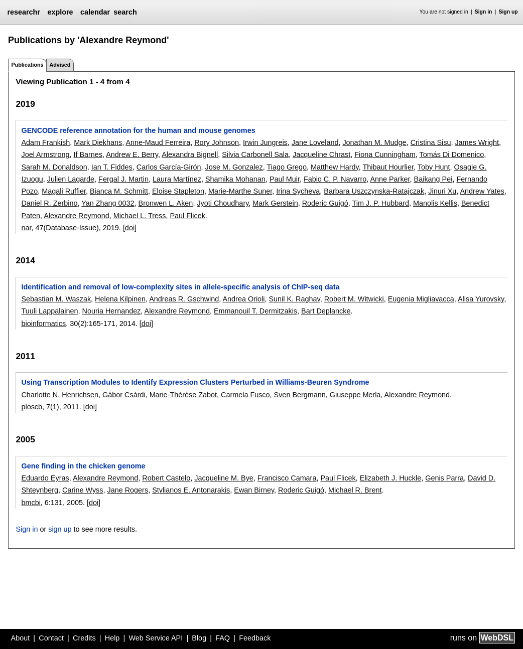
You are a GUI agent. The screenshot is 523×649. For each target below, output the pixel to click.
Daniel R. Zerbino (49, 203)
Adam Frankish (45, 142)
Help (112, 638)
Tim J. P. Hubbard (380, 203)
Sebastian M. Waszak (56, 299)
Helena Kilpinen (120, 299)
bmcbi (30, 503)
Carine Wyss (82, 490)
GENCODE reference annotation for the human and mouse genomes (138, 130)
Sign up (508, 12)
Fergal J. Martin (123, 179)
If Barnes (87, 154)
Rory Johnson (216, 142)
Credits (84, 638)
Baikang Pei (433, 179)
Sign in (483, 12)
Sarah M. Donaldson (54, 167)
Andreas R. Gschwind (184, 299)
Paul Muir (285, 179)
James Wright (477, 142)
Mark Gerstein (275, 203)
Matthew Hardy (335, 167)
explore (60, 12)
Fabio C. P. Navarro (335, 179)
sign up (59, 529)
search (125, 12)
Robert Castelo (166, 478)
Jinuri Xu (442, 191)
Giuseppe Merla (355, 395)
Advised (59, 65)
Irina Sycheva (298, 191)
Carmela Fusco (245, 395)
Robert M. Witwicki (354, 299)
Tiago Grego (287, 167)
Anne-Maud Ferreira (157, 142)
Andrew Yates (482, 191)
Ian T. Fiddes (112, 167)
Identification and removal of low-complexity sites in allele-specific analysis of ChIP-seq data (180, 287)
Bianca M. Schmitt (119, 191)
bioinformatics (43, 323)
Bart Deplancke (325, 311)
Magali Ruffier (64, 191)
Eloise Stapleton (178, 191)
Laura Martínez (177, 179)
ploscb (31, 407)
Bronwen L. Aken (166, 203)
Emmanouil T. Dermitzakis (255, 311)
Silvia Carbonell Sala (255, 154)
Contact (51, 638)
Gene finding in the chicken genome (83, 466)
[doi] (130, 228)
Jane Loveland (315, 142)
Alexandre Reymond (76, 216)
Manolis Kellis (435, 203)
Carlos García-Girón (169, 167)
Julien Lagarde (70, 179)
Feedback (255, 638)
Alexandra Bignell (190, 154)
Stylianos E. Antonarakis (191, 490)
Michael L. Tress (139, 216)
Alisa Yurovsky (481, 299)
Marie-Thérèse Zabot (183, 395)
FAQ (222, 638)
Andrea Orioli (244, 299)
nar (26, 228)
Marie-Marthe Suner (240, 191)
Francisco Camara (287, 478)
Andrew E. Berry (132, 154)
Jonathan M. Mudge (374, 142)
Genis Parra (444, 478)
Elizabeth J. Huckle (390, 478)
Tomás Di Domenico (452, 154)
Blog (199, 638)
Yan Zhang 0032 (107, 203)
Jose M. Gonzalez (234, 167)
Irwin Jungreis (265, 142)
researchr (23, 12)
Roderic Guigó (325, 203)
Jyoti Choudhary (222, 203)
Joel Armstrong (45, 154)
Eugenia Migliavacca (421, 299)
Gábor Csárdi (124, 395)
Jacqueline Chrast (321, 154)
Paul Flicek (187, 216)
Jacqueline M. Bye (223, 478)
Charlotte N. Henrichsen (59, 395)
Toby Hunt (434, 167)
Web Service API (155, 638)
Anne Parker (390, 179)
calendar (95, 12)
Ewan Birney (254, 490)
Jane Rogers (128, 490)
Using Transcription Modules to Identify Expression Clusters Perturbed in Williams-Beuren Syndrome (195, 382)
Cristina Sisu (431, 142)
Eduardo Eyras (45, 478)
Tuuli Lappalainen (49, 311)
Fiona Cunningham (385, 154)
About (20, 638)
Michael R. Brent (354, 490)
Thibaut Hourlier (388, 167)
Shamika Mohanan (235, 179)
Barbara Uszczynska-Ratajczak (374, 191)
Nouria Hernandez (111, 311)
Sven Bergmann (300, 395)
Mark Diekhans (98, 142)
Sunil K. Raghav (294, 299)
